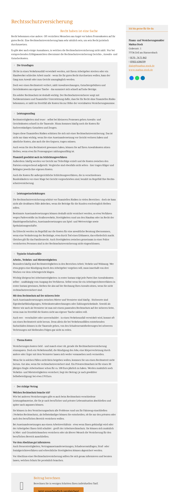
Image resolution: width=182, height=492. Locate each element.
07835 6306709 (138, 61)
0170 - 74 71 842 (138, 57)
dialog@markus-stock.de (142, 65)
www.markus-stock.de (141, 69)
